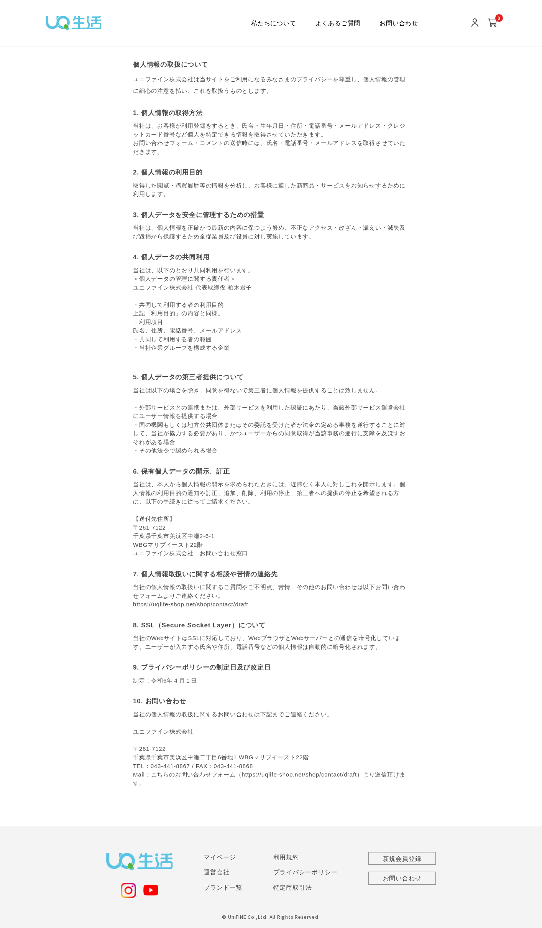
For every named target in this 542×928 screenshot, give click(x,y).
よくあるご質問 (338, 23)
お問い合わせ (398, 23)
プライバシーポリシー (305, 872)
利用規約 (286, 857)
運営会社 (216, 872)
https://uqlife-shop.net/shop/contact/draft (190, 604)
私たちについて (273, 23)
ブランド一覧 (223, 888)
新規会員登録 (402, 859)
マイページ (220, 857)
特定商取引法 (292, 888)
